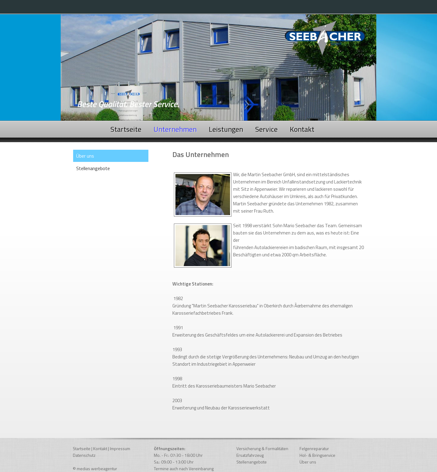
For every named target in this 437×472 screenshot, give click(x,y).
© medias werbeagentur (95, 468)
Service (266, 129)
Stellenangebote (93, 168)
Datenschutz (84, 455)
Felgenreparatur (314, 448)
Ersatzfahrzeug (250, 455)
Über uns (308, 462)
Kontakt (302, 129)
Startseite (125, 129)
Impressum (120, 448)
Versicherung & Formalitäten (262, 448)
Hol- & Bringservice (317, 455)
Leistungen (226, 129)
